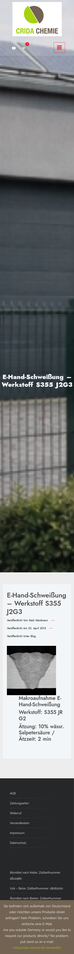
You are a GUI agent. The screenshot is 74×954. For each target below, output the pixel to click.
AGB (13, 793)
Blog (33, 636)
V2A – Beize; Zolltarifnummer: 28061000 (36, 888)
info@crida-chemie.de (29, 948)
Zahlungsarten (19, 803)
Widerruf (16, 813)
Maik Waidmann (38, 620)
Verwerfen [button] (53, 948)
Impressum (17, 833)
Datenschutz (18, 842)
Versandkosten (19, 823)
